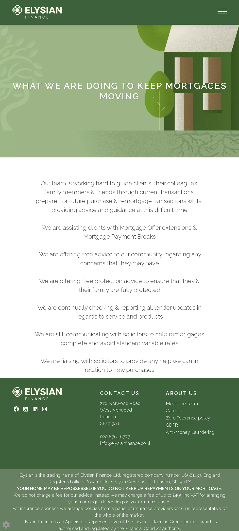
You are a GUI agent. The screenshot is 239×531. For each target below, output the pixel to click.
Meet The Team (182, 403)
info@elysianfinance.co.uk (125, 443)
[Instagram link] (44, 409)
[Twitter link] (26, 409)
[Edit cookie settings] (6, 524)
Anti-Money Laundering (190, 432)
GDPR (172, 425)
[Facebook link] (16, 409)
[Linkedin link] (35, 409)
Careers (174, 410)
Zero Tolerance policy (188, 417)
